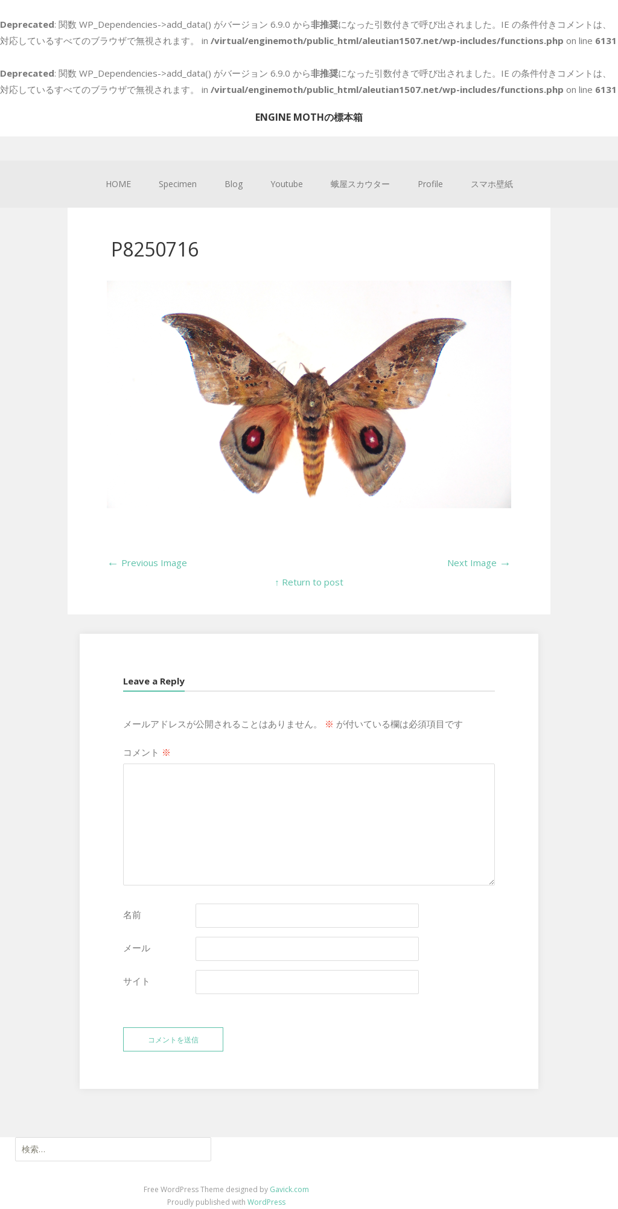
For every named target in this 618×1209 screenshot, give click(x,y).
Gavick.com (289, 1189)
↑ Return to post (309, 582)
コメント (147, 752)
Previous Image (147, 563)
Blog (234, 184)
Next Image (479, 563)
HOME (118, 184)
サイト (136, 981)
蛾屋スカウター (360, 184)
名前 (132, 914)
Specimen (178, 184)
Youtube (286, 184)
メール (136, 948)
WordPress (266, 1202)
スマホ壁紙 (492, 184)
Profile (430, 184)
